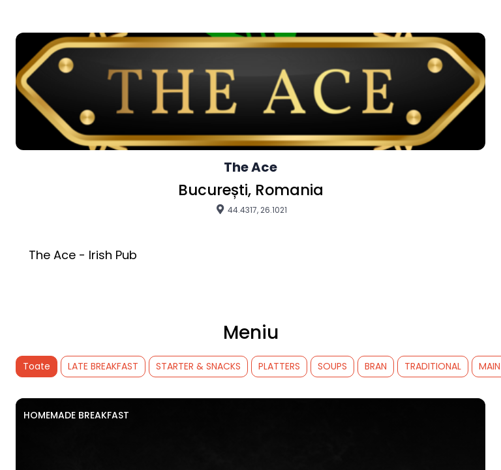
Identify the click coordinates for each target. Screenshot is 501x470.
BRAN (376, 366)
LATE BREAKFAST (103, 366)
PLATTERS (279, 366)
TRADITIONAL (432, 366)
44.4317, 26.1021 (251, 209)
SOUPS (332, 366)
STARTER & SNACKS (198, 366)
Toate (36, 366)
